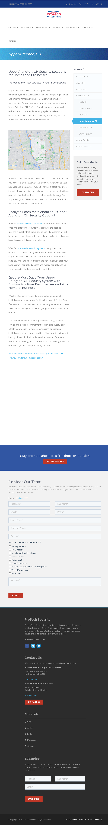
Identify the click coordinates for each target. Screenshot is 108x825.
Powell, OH (83, 115)
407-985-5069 (31, 695)
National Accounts (83, 147)
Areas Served (42, 27)
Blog (68, 4)
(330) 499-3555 (21, 498)
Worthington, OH (86, 134)
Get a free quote (55, 461)
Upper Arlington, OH (88, 121)
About (73, 4)
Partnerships (71, 27)
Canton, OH (81, 89)
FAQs (80, 4)
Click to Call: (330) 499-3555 (20, 4)
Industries (86, 27)
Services (57, 27)
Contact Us (88, 192)
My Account (89, 4)
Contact (12, 41)
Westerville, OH (85, 127)
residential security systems (30, 223)
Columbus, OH (82, 96)
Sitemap (98, 820)
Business (12, 27)
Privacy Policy (71, 820)
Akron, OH (80, 83)
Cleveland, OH (82, 77)
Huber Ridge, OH (86, 108)
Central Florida (82, 140)
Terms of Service (86, 820)
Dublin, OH (83, 102)
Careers (99, 4)
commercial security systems (31, 248)
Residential (26, 27)
